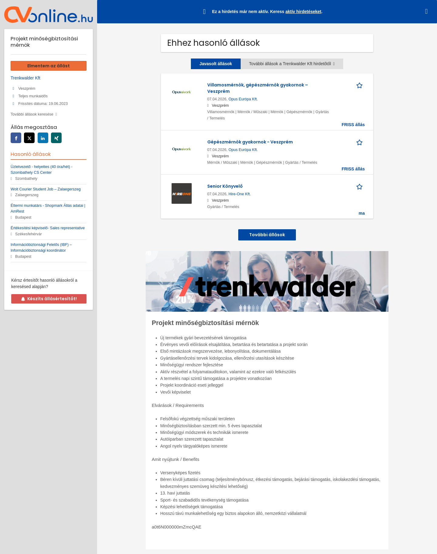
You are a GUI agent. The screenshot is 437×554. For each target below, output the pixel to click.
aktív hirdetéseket (303, 11)
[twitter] (29, 138)
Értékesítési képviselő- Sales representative (48, 228)
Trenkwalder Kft (25, 78)
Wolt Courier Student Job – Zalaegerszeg (46, 189)
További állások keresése (32, 114)
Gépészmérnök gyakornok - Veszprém (250, 142)
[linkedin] (43, 138)
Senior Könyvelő (225, 186)
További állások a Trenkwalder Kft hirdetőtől (292, 63)
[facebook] (16, 138)
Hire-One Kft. (240, 194)
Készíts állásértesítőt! (49, 299)
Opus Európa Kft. (243, 99)
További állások (267, 235)
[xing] (56, 138)
